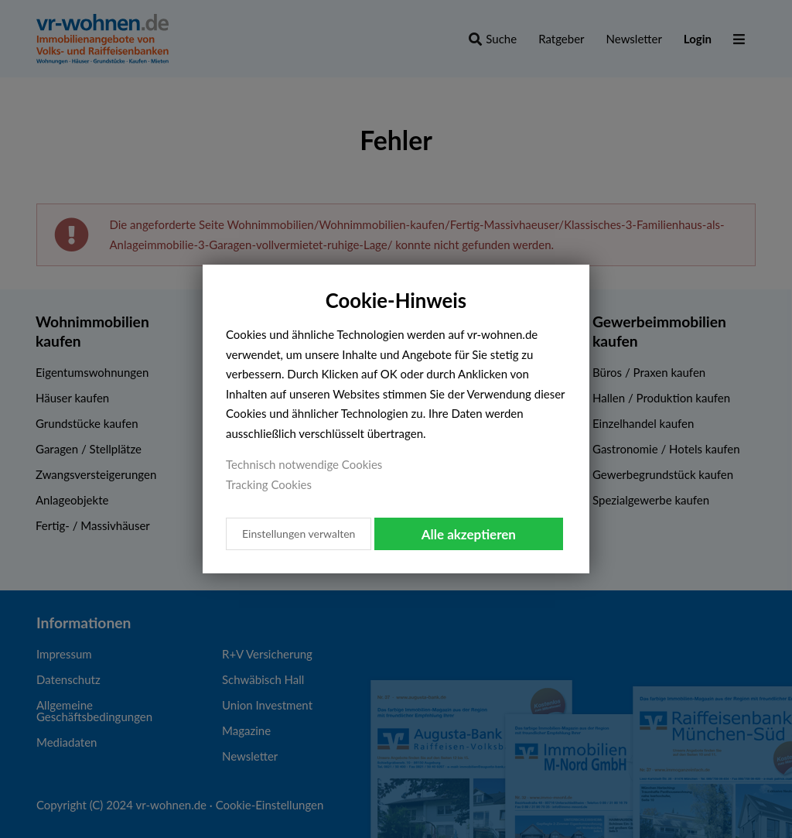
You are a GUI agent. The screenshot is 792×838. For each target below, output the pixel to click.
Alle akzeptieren (469, 534)
